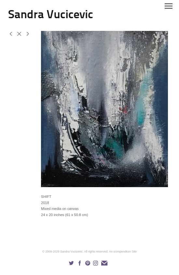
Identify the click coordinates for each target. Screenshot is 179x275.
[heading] (50, 17)
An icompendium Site (123, 251)
